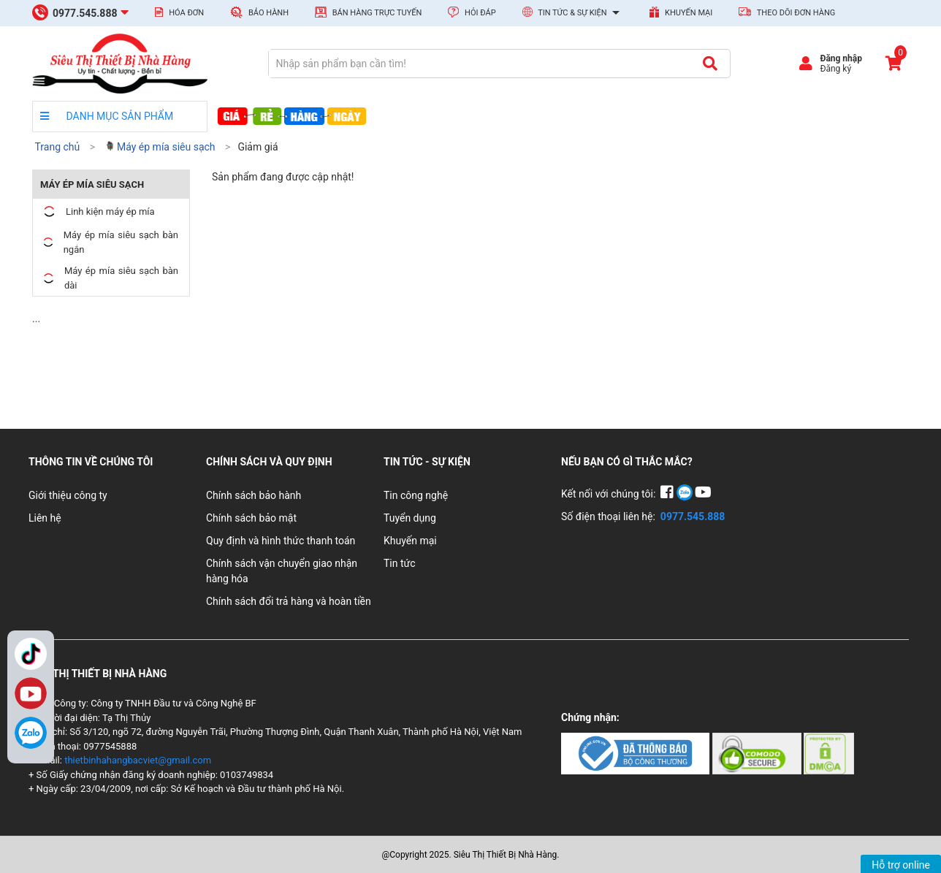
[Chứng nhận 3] (829, 752)
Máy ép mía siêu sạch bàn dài (109, 278)
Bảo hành (259, 12)
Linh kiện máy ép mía (97, 211)
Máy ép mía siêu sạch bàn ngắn (109, 242)
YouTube (31, 693)
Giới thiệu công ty (67, 495)
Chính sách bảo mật (251, 518)
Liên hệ (44, 518)
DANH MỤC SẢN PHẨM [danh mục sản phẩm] (106, 116)
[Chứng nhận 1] (636, 752)
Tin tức (400, 563)
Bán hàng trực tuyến (368, 12)
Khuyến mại (680, 12)
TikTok (31, 654)
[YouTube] (703, 494)
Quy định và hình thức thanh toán (280, 540)
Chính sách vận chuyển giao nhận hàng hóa (281, 570)
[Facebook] (668, 494)
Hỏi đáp (471, 12)
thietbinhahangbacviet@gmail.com (137, 760)
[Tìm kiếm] (710, 63)
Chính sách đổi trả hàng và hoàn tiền (288, 601)
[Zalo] (31, 733)
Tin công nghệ (416, 495)
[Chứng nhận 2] (758, 752)
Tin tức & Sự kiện (573, 13)
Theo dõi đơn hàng (787, 12)
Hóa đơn (179, 12)
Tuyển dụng (410, 518)
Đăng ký (835, 69)
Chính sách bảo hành (253, 495)
